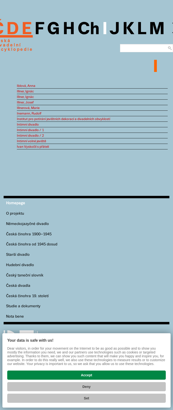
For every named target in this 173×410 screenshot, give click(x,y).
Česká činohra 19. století (27, 296)
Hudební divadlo (20, 265)
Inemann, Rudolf (29, 113)
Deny (86, 387)
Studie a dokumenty (23, 306)
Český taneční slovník (24, 275)
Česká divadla (18, 286)
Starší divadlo (18, 255)
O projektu (15, 213)
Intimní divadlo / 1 (30, 130)
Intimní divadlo (28, 124)
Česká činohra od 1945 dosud (31, 244)
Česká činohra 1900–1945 (29, 234)
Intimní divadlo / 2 (30, 135)
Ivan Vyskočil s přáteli (33, 146)
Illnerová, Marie (28, 108)
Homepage (15, 203)
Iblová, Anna (26, 86)
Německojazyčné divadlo (27, 224)
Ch (88, 29)
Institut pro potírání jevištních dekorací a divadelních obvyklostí (63, 119)
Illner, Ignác (25, 91)
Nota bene (15, 316)
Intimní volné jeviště (31, 141)
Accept (86, 375)
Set (86, 398)
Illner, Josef (25, 102)
